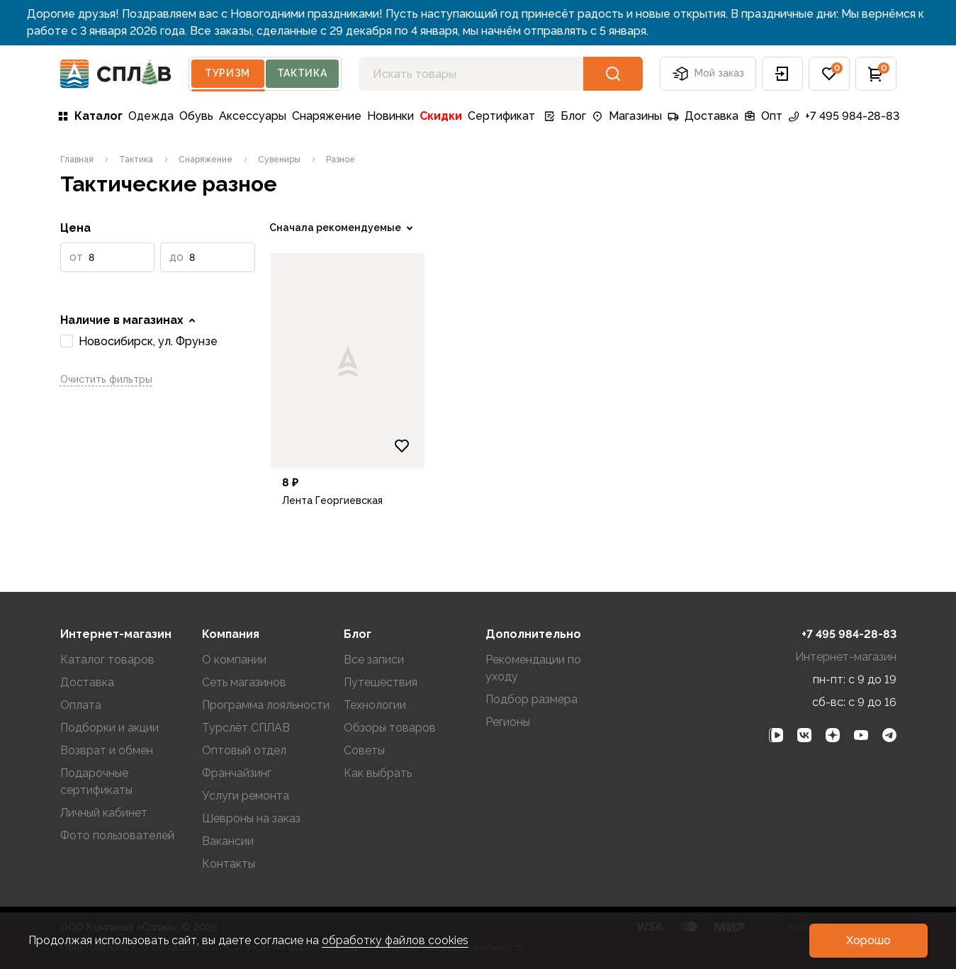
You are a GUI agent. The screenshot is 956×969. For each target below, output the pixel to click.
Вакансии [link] (228, 841)
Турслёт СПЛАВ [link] (246, 727)
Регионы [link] (507, 722)
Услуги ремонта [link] (245, 795)
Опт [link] (763, 116)
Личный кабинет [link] (103, 812)
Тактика (302, 73)
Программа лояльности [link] (266, 705)
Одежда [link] (151, 116)
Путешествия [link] (380, 682)
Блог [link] (565, 116)
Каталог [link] (90, 116)
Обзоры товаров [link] (390, 727)
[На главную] (115, 74)
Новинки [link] (390, 116)
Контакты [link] (228, 863)
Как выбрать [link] (378, 773)
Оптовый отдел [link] (244, 750)
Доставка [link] (703, 116)
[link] (77, 159)
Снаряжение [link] (326, 116)
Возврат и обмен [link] (106, 750)
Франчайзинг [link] (236, 773)
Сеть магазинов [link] (244, 682)
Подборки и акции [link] (109, 727)
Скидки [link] (441, 116)
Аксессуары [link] (252, 116)
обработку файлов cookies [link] (395, 940)
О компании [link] (234, 659)
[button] (782, 74)
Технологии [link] (375, 705)
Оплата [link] (80, 705)
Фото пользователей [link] (117, 835)
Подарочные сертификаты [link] (96, 781)
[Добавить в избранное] (401, 446)
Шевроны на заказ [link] (251, 818)
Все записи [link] (374, 659)
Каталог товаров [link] (107, 659)
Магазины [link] (627, 116)
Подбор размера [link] (531, 699)
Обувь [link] (196, 116)
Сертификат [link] (501, 116)
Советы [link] (364, 750)
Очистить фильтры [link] (106, 379)
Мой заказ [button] (708, 73)
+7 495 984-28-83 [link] (843, 116)
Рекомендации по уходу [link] (533, 668)
